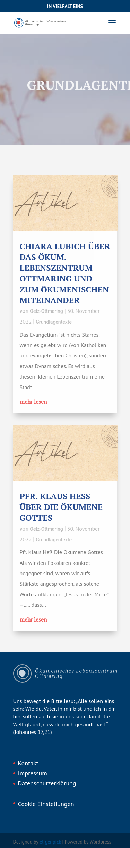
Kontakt (28, 763)
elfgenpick (50, 842)
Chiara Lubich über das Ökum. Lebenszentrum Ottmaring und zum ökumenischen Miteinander (65, 273)
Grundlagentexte (54, 322)
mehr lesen (33, 402)
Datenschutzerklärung (47, 783)
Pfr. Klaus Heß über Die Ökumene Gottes (61, 507)
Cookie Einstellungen (46, 804)
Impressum (32, 773)
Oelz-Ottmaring (46, 311)
